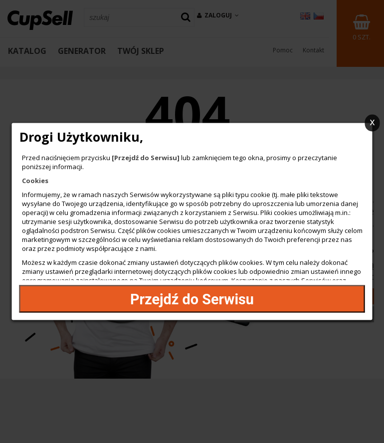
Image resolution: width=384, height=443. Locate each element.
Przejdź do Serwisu (192, 298)
